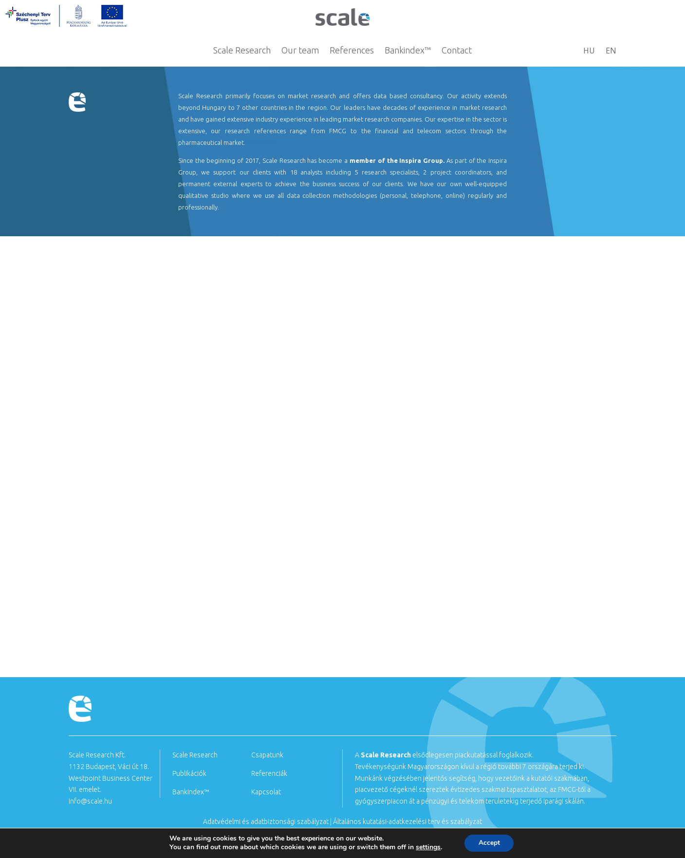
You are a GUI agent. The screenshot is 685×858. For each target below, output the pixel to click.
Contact (457, 51)
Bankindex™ (408, 51)
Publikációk (189, 773)
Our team (300, 51)
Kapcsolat (266, 792)
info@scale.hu (90, 801)
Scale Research (242, 51)
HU (589, 51)
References (352, 51)
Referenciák (269, 773)
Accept (489, 842)
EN (611, 51)
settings (427, 847)
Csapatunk (267, 755)
